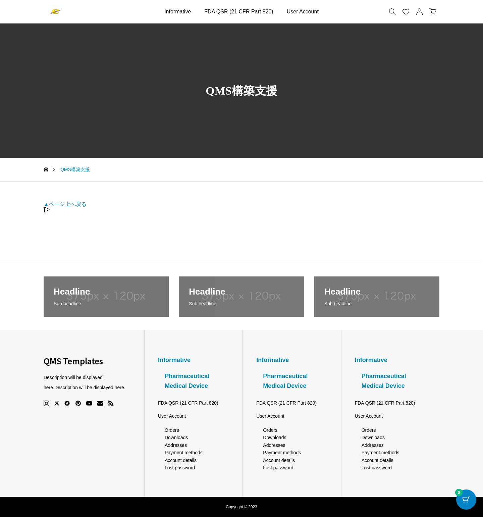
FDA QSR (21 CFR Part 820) (238, 11)
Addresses (176, 445)
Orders (172, 430)
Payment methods (184, 452)
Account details (181, 460)
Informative (177, 11)
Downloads (176, 437)
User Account (303, 11)
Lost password (180, 467)
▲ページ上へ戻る (65, 204)
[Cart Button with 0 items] (466, 500)
